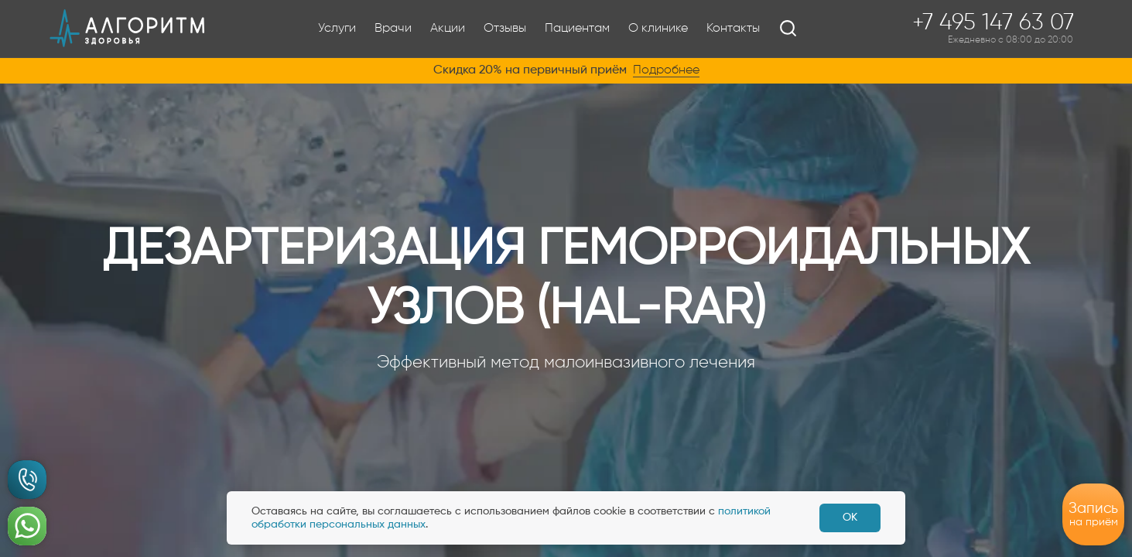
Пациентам (577, 28)
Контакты (733, 28)
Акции (447, 28)
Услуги (337, 28)
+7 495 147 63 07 (993, 28)
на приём (1093, 514)
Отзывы (505, 28)
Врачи (393, 28)
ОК (850, 517)
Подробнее (666, 70)
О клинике (658, 28)
